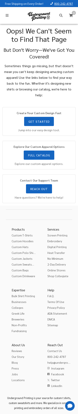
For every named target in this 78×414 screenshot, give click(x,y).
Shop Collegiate (57, 276)
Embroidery (54, 241)
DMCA (51, 319)
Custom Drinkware (23, 276)
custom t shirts (62, 398)
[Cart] (71, 15)
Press (15, 368)
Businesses (19, 302)
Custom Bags (20, 270)
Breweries (18, 319)
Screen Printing (57, 235)
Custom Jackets (22, 258)
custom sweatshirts (19, 403)
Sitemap (52, 325)
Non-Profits (19, 325)
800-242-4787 (63, 3)
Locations (18, 380)
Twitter (55, 380)
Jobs (15, 374)
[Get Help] (70, 406)
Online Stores (56, 270)
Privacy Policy (56, 307)
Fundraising (19, 331)
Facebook (57, 374)
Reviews (17, 351)
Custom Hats (20, 247)
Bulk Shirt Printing (23, 296)
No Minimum (55, 258)
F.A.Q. (50, 296)
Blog (15, 362)
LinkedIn (56, 386)
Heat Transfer (56, 253)
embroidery (35, 408)
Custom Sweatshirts (25, 264)
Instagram (57, 368)
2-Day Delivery (56, 264)
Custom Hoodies (22, 241)
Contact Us (54, 351)
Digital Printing (57, 247)
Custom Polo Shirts (24, 253)
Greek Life (18, 313)
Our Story (18, 356)
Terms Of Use (55, 302)
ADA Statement (57, 313)
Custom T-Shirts (22, 235)
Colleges (17, 307)
